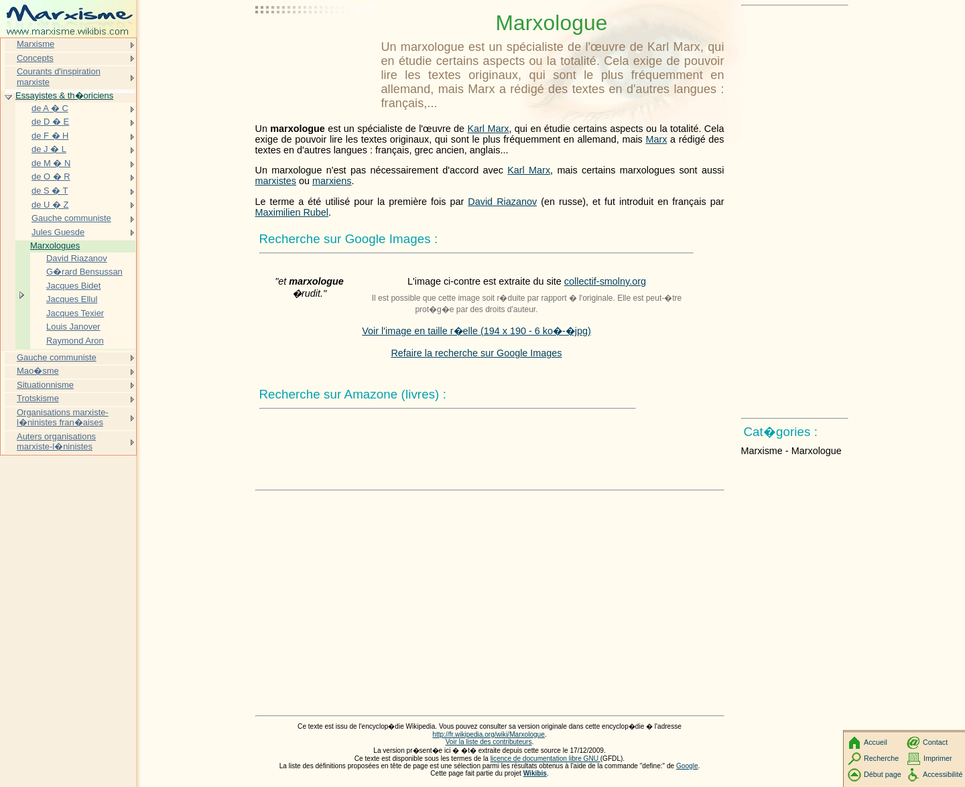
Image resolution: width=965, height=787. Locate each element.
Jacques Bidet (73, 286)
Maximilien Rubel (292, 212)
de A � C (49, 108)
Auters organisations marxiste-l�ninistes (56, 441)
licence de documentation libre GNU (545, 758)
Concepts (35, 58)
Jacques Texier (75, 313)
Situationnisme (45, 385)
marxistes (276, 180)
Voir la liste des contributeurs (489, 741)
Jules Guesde (57, 232)
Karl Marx (488, 128)
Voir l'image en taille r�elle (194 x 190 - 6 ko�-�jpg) (476, 331)
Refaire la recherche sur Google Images (476, 353)
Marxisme (35, 44)
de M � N (50, 163)
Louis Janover (73, 326)
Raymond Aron (75, 341)
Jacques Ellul (71, 299)
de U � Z (49, 205)
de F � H (49, 136)
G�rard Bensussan (84, 272)
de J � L (48, 149)
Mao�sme (38, 371)
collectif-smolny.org (605, 281)
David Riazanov (502, 201)
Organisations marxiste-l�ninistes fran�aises (63, 417)
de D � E (50, 122)
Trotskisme (38, 398)
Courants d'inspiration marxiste (59, 76)
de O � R (50, 176)
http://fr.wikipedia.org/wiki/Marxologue (488, 734)
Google (687, 766)
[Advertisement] (315, 43)
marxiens (331, 180)
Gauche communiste (71, 218)
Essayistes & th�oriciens (64, 95)
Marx (656, 139)
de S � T (49, 191)
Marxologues (55, 245)
